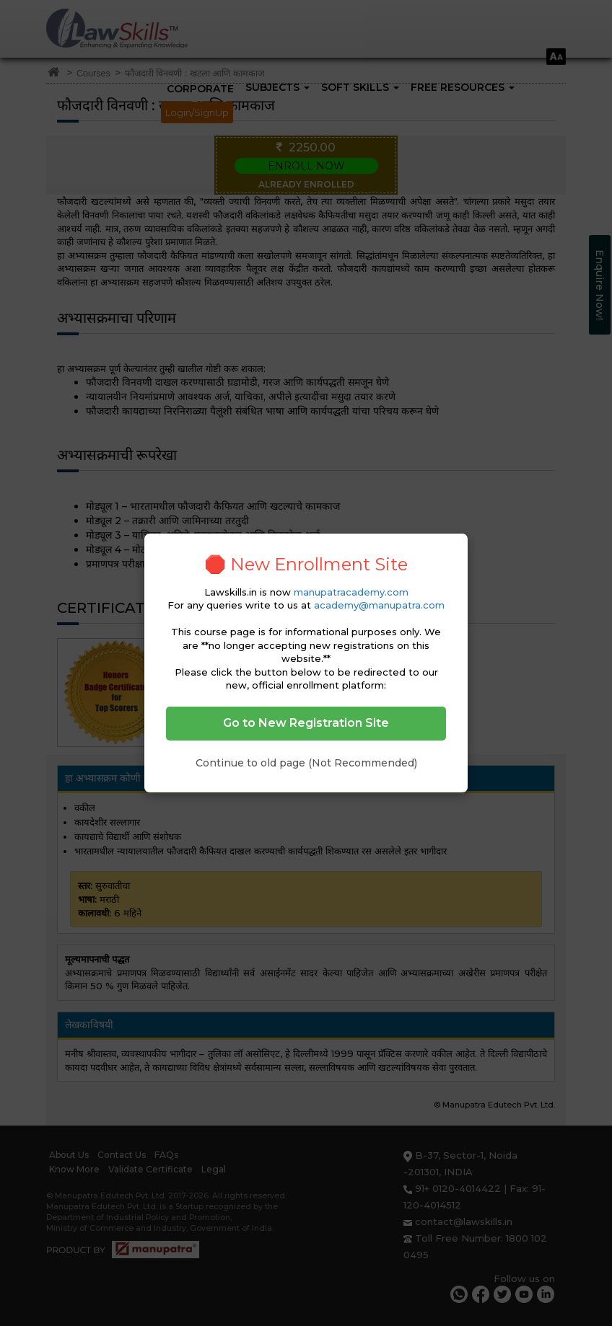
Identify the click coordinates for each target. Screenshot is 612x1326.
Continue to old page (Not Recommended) (306, 762)
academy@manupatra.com (379, 605)
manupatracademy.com (351, 592)
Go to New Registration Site (306, 723)
